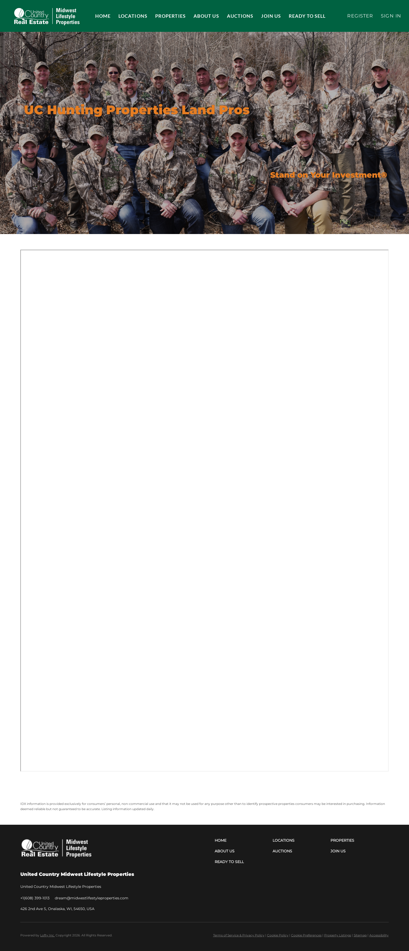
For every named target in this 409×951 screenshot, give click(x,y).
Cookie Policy (277, 935)
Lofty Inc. (47, 935)
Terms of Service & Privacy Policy (238, 935)
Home (103, 16)
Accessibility (379, 935)
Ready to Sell (307, 16)
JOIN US (271, 16)
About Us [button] (206, 16)
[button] (46, 16)
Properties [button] (170, 16)
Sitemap (360, 935)
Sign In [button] (391, 16)
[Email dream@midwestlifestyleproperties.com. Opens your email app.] (91, 898)
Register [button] (360, 16)
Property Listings (337, 935)
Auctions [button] (240, 16)
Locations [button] (132, 16)
